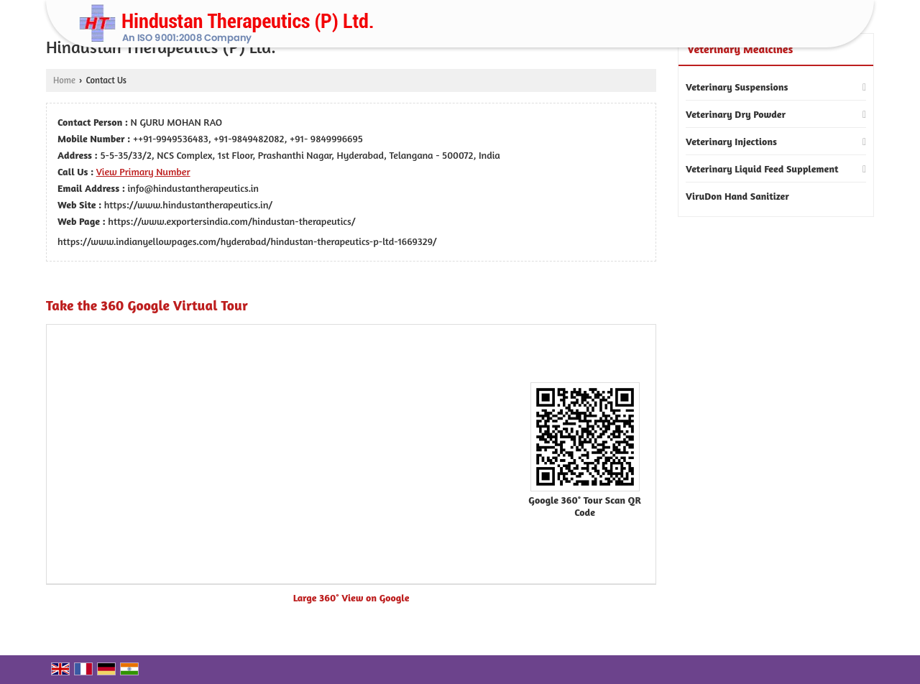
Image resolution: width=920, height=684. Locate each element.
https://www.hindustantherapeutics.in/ (188, 204)
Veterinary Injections (731, 141)
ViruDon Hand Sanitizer (737, 196)
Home (64, 80)
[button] (143, 171)
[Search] (833, 27)
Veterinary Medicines (740, 49)
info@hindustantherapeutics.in (193, 188)
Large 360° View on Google (351, 597)
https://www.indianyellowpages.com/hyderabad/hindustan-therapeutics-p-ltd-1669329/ (247, 241)
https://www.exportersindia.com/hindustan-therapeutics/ (231, 221)
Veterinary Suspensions (737, 86)
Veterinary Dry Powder (736, 114)
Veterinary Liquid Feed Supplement (762, 168)
